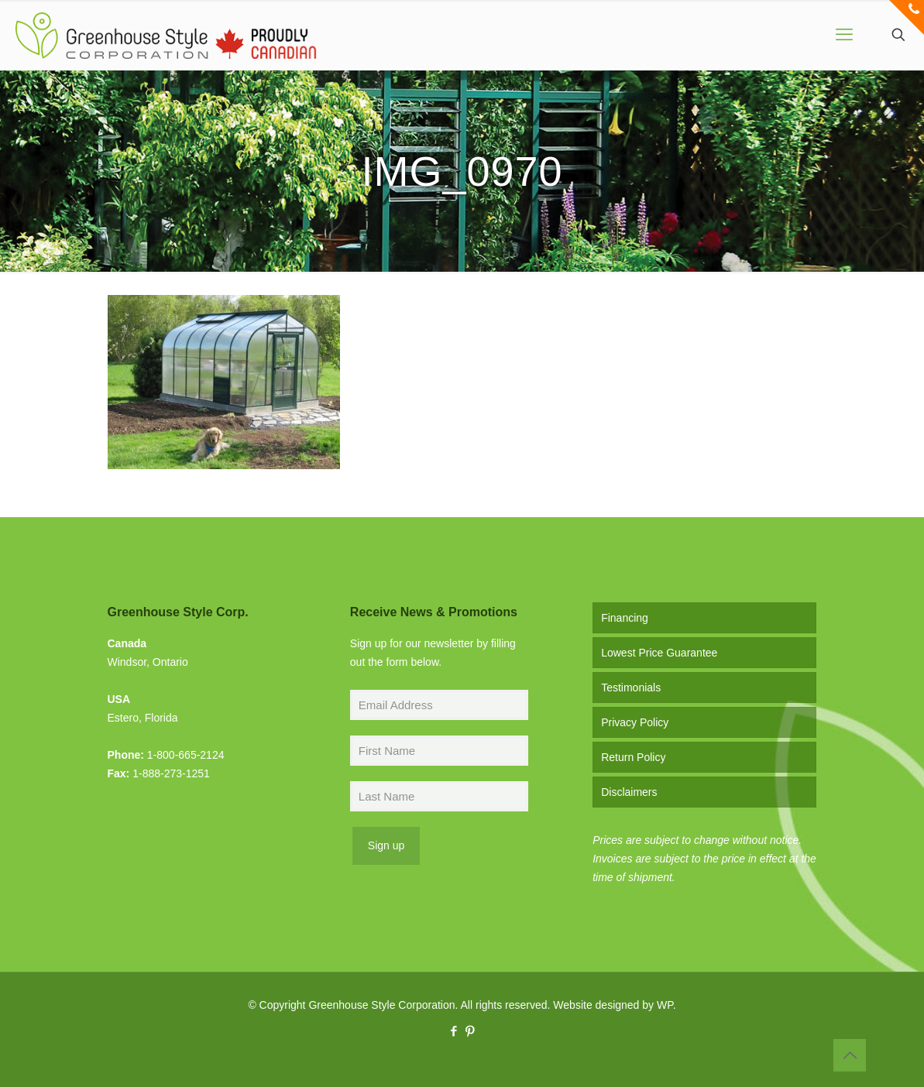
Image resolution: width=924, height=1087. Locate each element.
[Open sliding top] (906, 17)
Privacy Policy (634, 722)
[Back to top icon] (849, 1055)
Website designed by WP (612, 1005)
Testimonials (631, 687)
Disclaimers (629, 792)
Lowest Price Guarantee (659, 652)
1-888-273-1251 (171, 773)
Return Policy (633, 757)
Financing (624, 618)
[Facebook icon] (454, 1030)
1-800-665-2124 (186, 755)
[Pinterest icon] (470, 1030)
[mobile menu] (844, 35)
